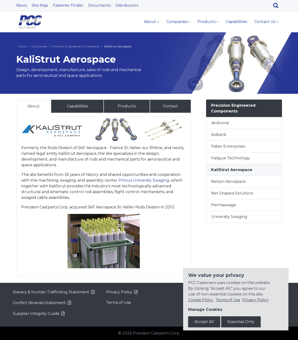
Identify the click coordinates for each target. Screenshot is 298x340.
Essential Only (240, 321)
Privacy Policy (119, 292)
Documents (99, 5)
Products (206, 21)
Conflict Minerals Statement (39, 303)
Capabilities (236, 21)
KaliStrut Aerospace (231, 169)
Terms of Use (118, 302)
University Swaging (229, 216)
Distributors (127, 5)
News (21, 5)
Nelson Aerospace (228, 181)
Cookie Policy (201, 300)
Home (22, 46)
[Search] (277, 5)
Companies (176, 21)
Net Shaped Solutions (232, 193)
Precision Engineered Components (76, 46)
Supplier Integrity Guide (36, 313)
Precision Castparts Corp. (156, 333)
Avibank (218, 134)
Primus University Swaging (143, 180)
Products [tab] (127, 106)
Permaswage (223, 205)
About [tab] (34, 106)
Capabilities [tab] (77, 106)
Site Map (40, 5)
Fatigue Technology (230, 158)
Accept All (204, 321)
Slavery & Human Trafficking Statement (51, 292)
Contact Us (264, 21)
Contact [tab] (170, 106)
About (150, 21)
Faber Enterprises (228, 146)
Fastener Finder (68, 5)
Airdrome (220, 123)
